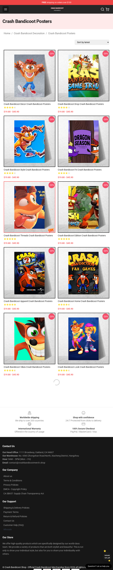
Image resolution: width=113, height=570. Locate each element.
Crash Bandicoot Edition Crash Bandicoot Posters (82, 235)
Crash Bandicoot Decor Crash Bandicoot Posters (27, 104)
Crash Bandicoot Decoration (29, 33)
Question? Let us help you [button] (98, 566)
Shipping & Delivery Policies (16, 508)
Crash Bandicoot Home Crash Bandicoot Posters (81, 301)
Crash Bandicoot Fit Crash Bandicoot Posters (79, 169)
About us (7, 476)
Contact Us (8, 521)
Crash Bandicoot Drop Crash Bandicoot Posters (81, 104)
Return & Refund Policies (15, 516)
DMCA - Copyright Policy (15, 489)
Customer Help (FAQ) (13, 525)
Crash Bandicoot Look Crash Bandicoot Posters (81, 367)
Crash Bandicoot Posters (61, 33)
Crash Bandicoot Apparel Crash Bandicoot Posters (28, 301)
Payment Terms (10, 512)
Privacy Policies (10, 485)
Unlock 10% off (107, 557)
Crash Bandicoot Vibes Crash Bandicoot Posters (27, 367)
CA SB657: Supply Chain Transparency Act (23, 493)
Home (7, 33)
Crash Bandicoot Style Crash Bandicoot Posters (27, 169)
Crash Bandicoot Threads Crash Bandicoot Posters (28, 235)
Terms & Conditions (12, 480)
